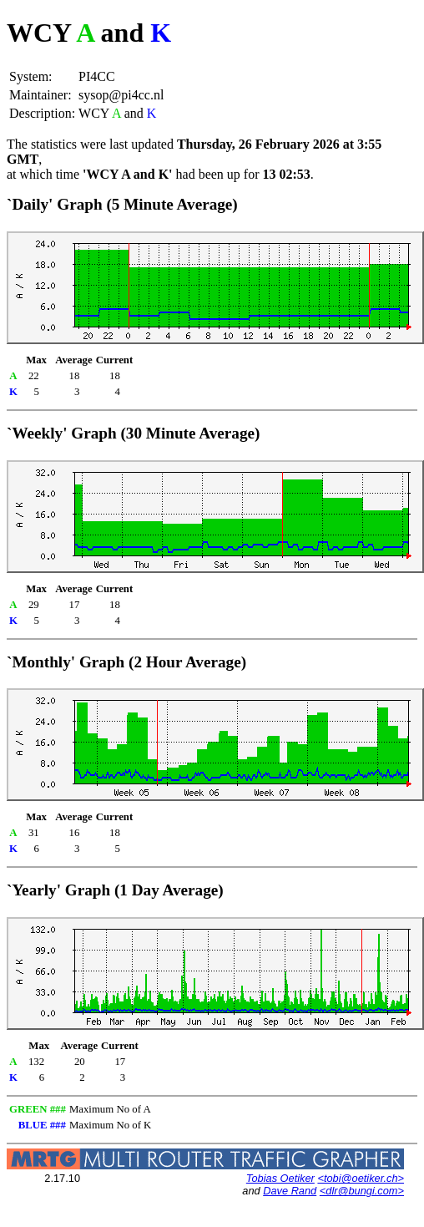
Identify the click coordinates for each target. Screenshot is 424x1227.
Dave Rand (289, 1190)
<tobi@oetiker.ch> (360, 1178)
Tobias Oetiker (280, 1178)
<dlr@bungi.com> (362, 1190)
